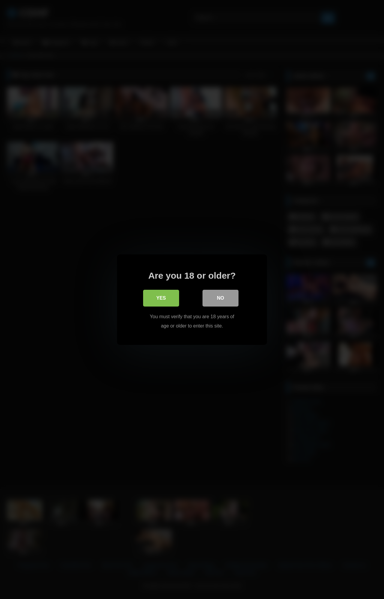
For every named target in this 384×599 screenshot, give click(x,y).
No (220, 298)
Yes (161, 298)
